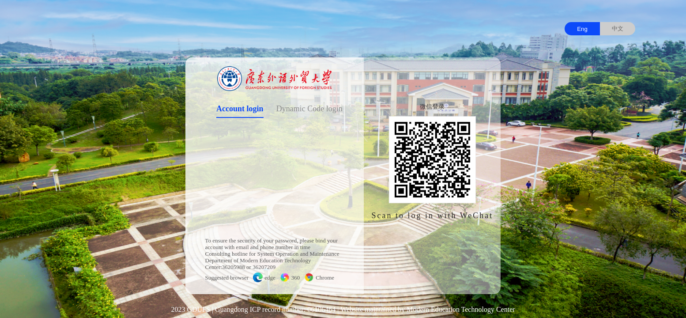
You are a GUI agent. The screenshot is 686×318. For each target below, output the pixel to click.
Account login (240, 108)
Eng (582, 29)
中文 (617, 28)
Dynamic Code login (309, 108)
